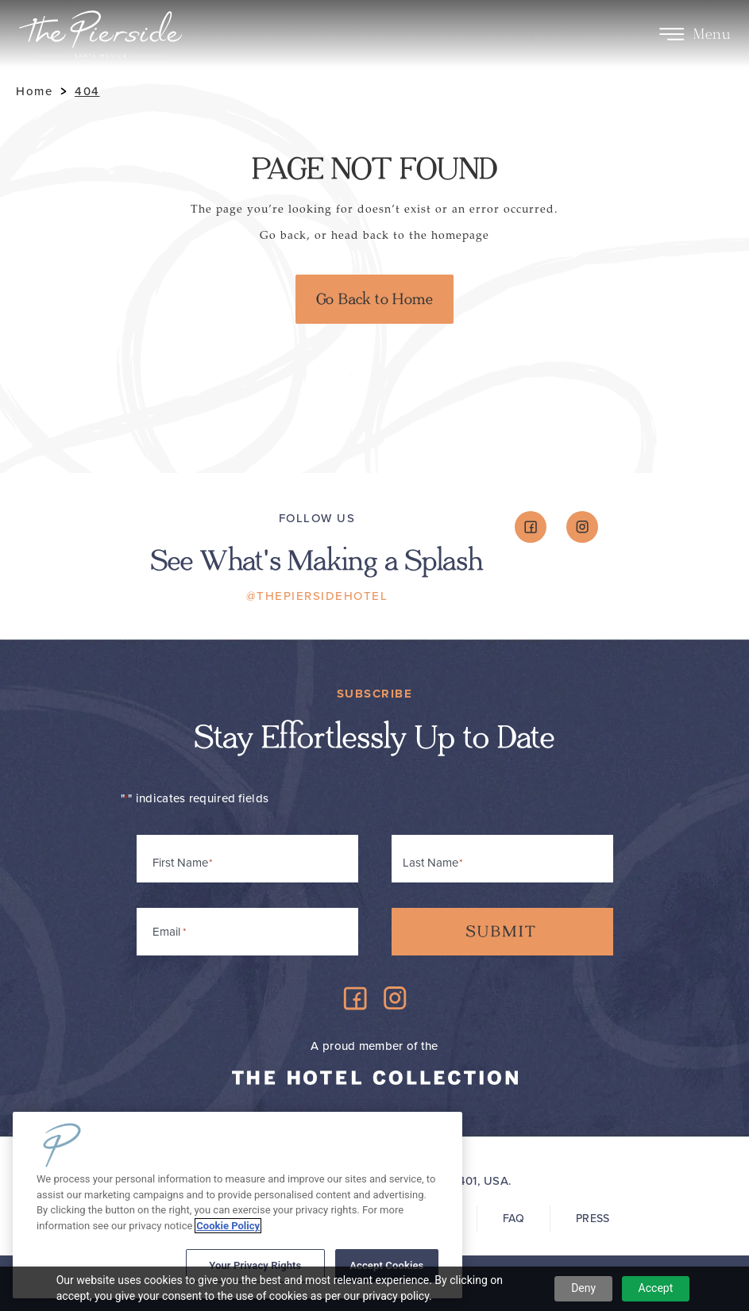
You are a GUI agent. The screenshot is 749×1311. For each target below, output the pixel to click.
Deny (583, 1288)
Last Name (430, 862)
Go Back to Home (374, 299)
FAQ (513, 1218)
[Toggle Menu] (671, 34)
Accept (656, 1288)
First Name (180, 862)
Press (592, 1218)
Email (169, 929)
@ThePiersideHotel (317, 596)
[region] (237, 1205)
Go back (283, 235)
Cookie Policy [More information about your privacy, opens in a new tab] (228, 1226)
